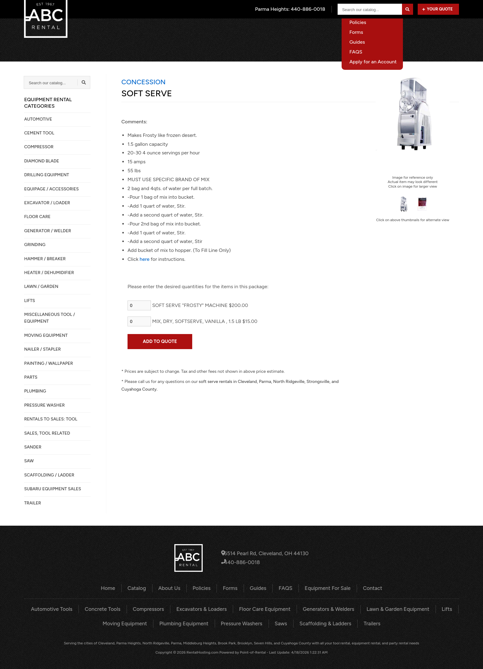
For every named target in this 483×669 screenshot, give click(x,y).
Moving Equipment (130, 622)
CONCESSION (143, 82)
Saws (279, 622)
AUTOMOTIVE (38, 119)
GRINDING (34, 244)
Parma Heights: (291, 9)
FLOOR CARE (37, 216)
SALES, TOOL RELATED (47, 433)
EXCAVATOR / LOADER (47, 202)
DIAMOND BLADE (41, 161)
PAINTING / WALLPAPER (48, 363)
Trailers (366, 622)
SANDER (32, 447)
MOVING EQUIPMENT (45, 335)
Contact (450, 29)
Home (263, 29)
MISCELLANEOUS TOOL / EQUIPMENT (49, 318)
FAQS (284, 588)
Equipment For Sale (406, 29)
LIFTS (29, 300)
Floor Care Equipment (264, 608)
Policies (203, 588)
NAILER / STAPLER (42, 349)
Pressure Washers (241, 622)
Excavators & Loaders (203, 608)
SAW (29, 461)
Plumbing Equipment (186, 622)
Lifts (437, 608)
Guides (258, 588)
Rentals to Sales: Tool (50, 419)
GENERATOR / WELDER (47, 230)
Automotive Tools (60, 608)
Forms (231, 588)
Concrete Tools (109, 608)
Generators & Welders (324, 608)
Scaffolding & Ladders (321, 622)
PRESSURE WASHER (44, 405)
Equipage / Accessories (51, 189)
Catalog (290, 29)
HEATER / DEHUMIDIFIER (49, 272)
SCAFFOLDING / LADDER (49, 475)
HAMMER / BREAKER (45, 258)
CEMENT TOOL (39, 133)
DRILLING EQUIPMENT (46, 174)
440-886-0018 (242, 562)
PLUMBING (35, 391)
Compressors (153, 608)
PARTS (30, 377)
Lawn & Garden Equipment (390, 608)
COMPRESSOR (38, 146)
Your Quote (437, 9)
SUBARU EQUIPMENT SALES (52, 489)
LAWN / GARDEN (41, 286)
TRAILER (32, 503)
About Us (322, 29)
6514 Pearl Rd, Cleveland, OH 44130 (265, 553)
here (144, 259)
